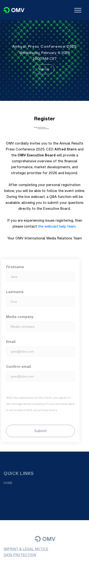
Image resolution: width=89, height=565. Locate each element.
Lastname (13, 292)
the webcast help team (57, 226)
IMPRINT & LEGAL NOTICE (26, 550)
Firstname (14, 267)
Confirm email (17, 366)
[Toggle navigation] (78, 10)
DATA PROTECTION (20, 556)
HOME (8, 484)
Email (9, 341)
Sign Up (42, 69)
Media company (18, 316)
